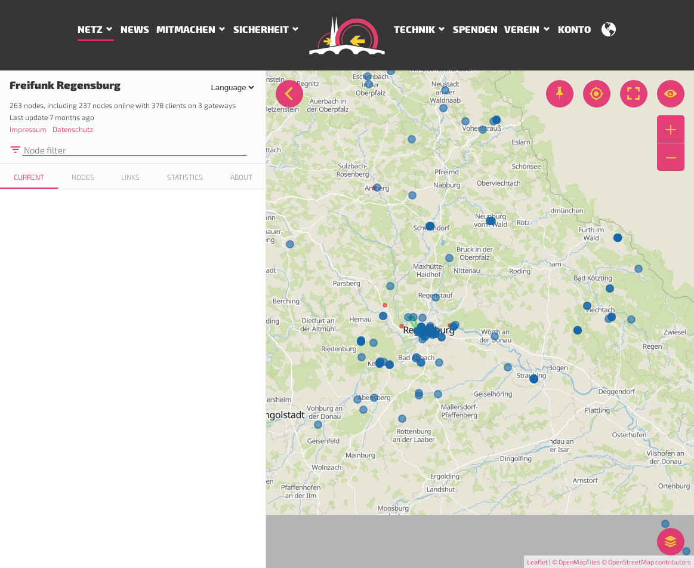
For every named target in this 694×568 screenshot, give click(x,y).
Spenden (475, 30)
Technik (414, 30)
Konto (574, 30)
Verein (521, 30)
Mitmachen (185, 30)
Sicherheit (261, 30)
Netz (90, 30)
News (135, 30)
